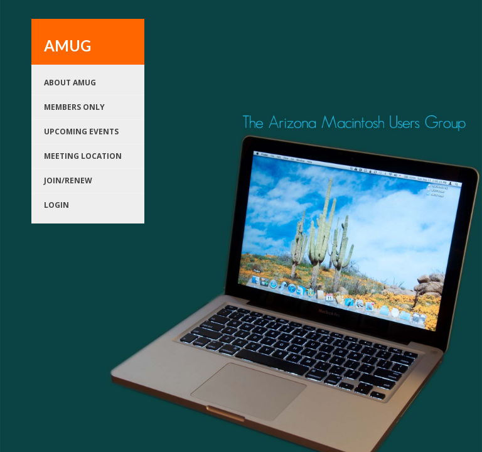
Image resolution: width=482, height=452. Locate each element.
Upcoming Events (81, 131)
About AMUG (70, 82)
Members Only (74, 107)
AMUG (67, 45)
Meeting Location (83, 156)
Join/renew (68, 180)
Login (56, 205)
